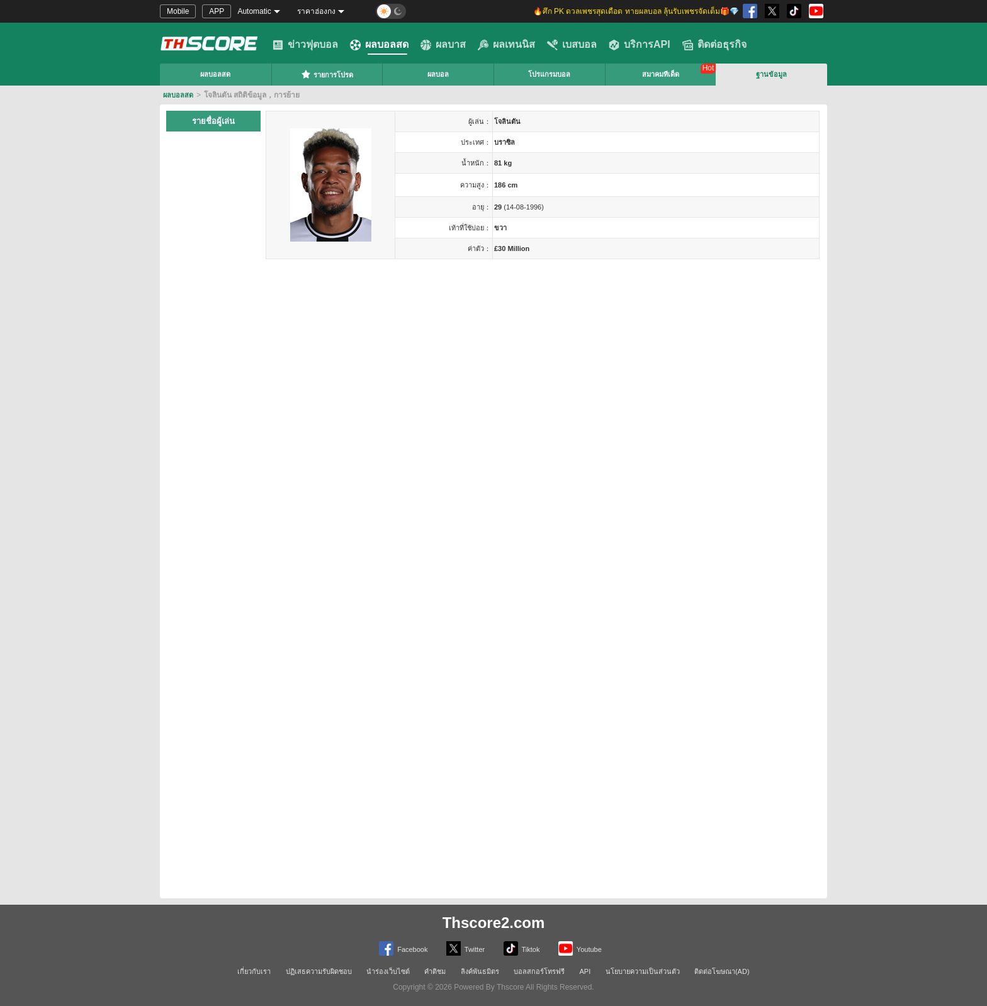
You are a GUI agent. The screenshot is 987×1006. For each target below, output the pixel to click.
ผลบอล (438, 74)
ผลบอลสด (379, 44)
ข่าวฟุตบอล (305, 44)
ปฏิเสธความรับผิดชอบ (319, 971)
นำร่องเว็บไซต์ (388, 971)
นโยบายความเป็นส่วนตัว (643, 971)
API (585, 971)
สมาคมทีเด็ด (660, 74)
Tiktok (522, 948)
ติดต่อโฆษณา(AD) (722, 971)
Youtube (580, 948)
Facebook (403, 948)
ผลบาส (443, 44)
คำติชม (435, 971)
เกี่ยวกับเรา (254, 971)
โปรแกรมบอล (549, 74)
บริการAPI (639, 44)
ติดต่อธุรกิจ (714, 44)
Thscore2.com (494, 922)
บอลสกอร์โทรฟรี (539, 971)
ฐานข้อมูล (771, 74)
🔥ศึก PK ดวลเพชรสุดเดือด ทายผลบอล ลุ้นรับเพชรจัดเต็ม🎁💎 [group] (636, 11)
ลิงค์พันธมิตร (480, 971)
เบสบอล (572, 44)
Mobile (178, 11)
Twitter (465, 948)
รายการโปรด (327, 74)
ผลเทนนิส (506, 44)
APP (216, 11)
